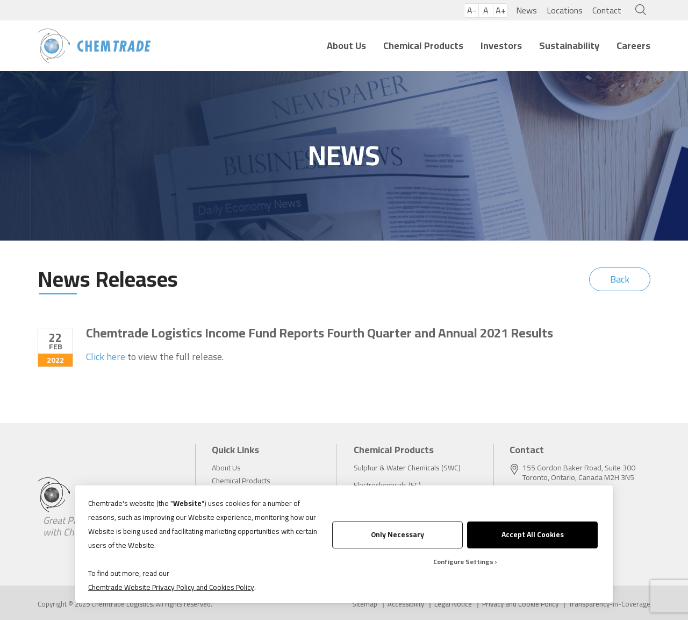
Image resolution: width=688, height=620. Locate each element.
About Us (346, 45)
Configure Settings (463, 561)
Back (619, 279)
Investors (501, 45)
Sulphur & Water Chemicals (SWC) (407, 468)
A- (471, 10)
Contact (606, 10)
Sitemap (364, 604)
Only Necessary (397, 534)
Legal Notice (453, 604)
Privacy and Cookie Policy (520, 604)
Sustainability (569, 45)
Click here (105, 357)
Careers (633, 45)
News (526, 10)
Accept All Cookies (532, 534)
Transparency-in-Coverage (609, 604)
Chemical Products (423, 45)
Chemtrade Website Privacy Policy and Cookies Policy (171, 587)
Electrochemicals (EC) (387, 485)
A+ (501, 10)
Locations (565, 10)
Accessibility (406, 604)
